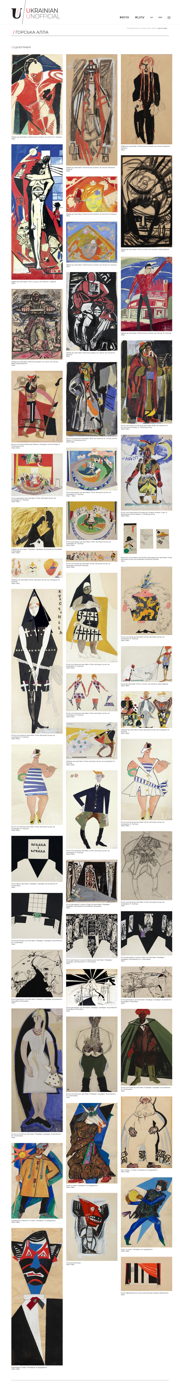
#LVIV (140, 17)
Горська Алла (145, 28)
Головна (130, 28)
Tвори (154, 28)
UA (151, 17)
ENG (160, 17)
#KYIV (124, 17)
